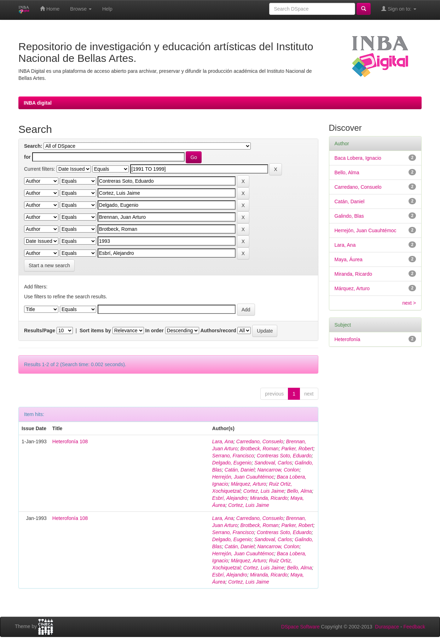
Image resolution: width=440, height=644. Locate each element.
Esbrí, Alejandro (229, 498)
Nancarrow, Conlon (278, 470)
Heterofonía (347, 339)
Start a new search (49, 265)
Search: (33, 146)
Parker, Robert (297, 448)
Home (49, 9)
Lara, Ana (222, 441)
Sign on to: (398, 9)
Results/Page (39, 330)
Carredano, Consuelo (259, 441)
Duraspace (387, 627)
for (27, 157)
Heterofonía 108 (70, 441)
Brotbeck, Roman (259, 448)
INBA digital (38, 103)
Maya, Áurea (349, 259)
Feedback (414, 627)
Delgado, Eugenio (231, 463)
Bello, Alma (299, 491)
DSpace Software (300, 627)
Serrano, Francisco (233, 455)
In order (154, 330)
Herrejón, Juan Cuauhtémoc (243, 477)
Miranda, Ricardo (269, 498)
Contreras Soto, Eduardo (284, 455)
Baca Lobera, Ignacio (358, 158)
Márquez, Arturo (248, 484)
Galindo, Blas (349, 216)
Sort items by (95, 330)
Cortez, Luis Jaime (263, 491)
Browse (81, 9)
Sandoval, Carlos (273, 463)
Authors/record (218, 330)
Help (107, 9)
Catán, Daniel (240, 470)
